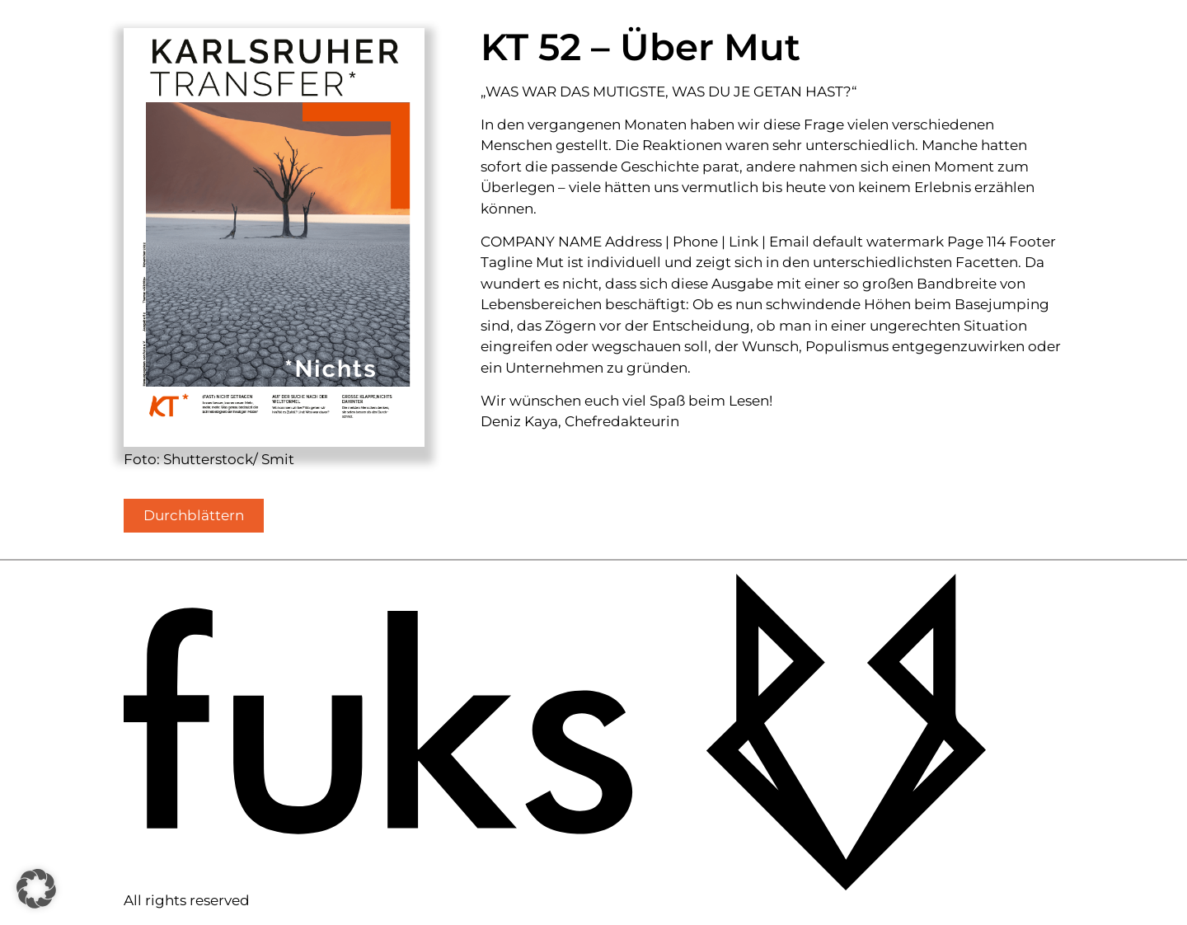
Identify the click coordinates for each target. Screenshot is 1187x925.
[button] (36, 888)
